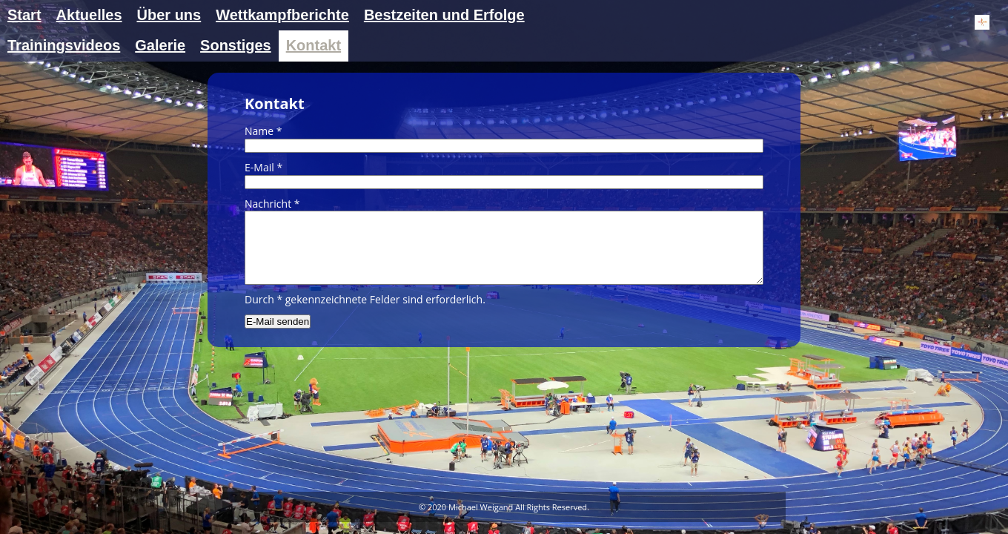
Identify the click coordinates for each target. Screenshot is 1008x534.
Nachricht (272, 204)
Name (263, 131)
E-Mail (263, 167)
